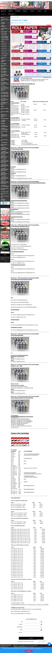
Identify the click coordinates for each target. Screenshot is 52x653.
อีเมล (21, 629)
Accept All (29, 651)
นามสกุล (20, 624)
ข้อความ (20, 632)
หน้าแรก (12, 17)
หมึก (23, 22)
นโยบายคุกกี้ (37, 648)
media (20, 22)
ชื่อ (21, 621)
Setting (21, 651)
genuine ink (15, 22)
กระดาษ (26, 22)
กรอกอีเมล (2, 251)
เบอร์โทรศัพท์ (19, 627)
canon (29, 22)
